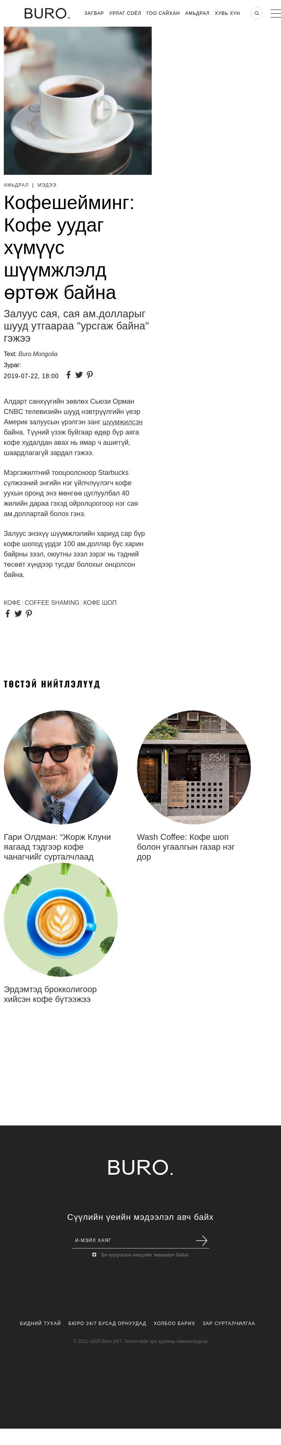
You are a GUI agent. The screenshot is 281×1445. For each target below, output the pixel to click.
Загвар (94, 13)
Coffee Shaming (52, 602)
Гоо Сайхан (163, 13)
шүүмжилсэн (123, 422)
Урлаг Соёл (125, 13)
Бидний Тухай (40, 1323)
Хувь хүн (227, 13)
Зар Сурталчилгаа (229, 1323)
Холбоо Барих (174, 1323)
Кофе (12, 602)
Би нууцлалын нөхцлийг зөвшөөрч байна (145, 1255)
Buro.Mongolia (37, 354)
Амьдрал (197, 13)
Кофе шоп (99, 602)
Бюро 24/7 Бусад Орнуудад (107, 1323)
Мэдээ (47, 185)
